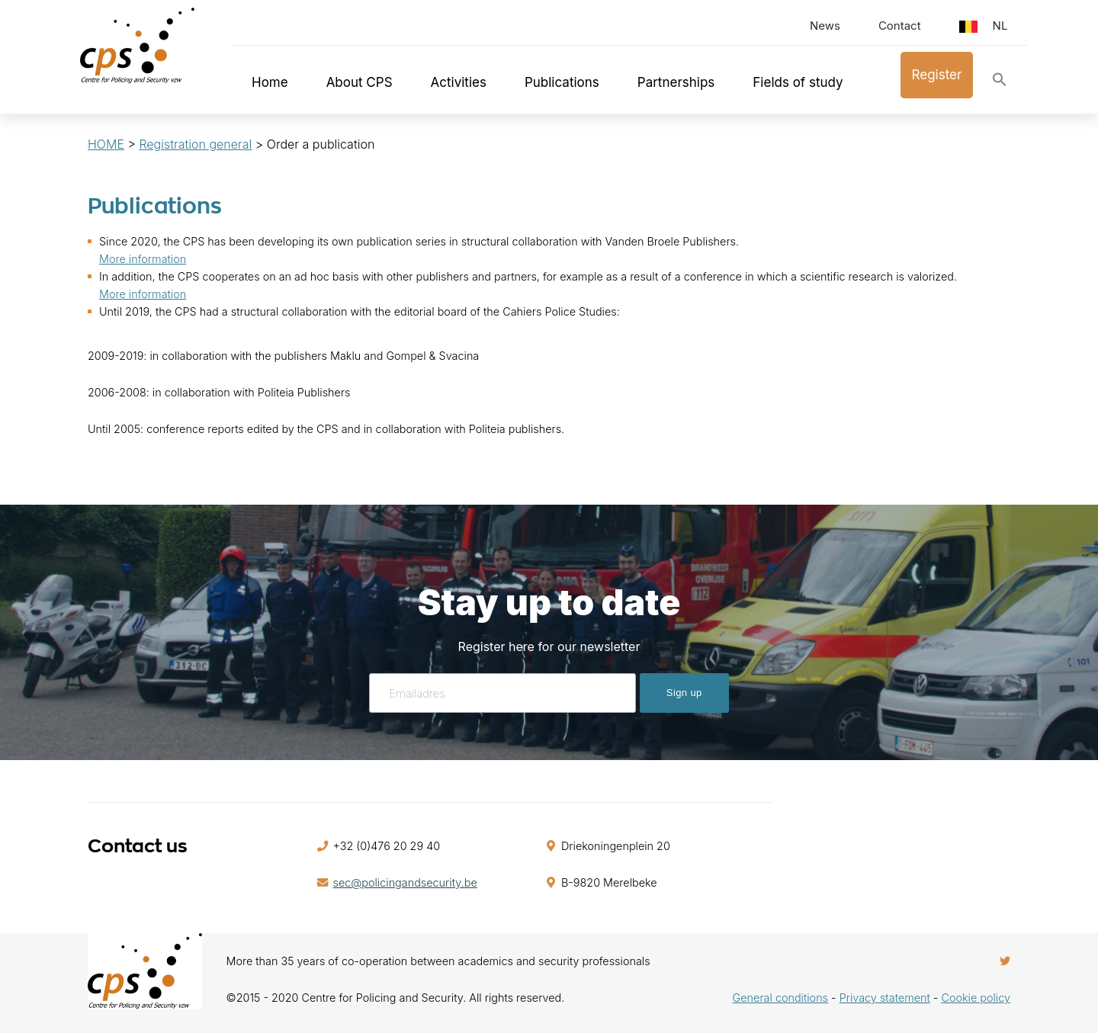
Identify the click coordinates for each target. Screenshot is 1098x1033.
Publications (562, 82)
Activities (458, 82)
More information (142, 258)
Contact (899, 25)
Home (270, 82)
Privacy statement (885, 997)
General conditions (780, 997)
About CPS (359, 82)
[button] (999, 83)
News (825, 25)
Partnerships (676, 82)
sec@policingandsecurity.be (405, 882)
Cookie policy (975, 997)
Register (937, 74)
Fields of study (798, 82)
